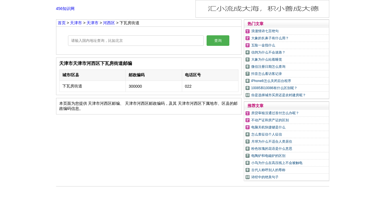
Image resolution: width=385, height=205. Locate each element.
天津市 (76, 22)
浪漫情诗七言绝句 (265, 31)
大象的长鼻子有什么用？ (270, 38)
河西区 (109, 22)
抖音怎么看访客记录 (266, 74)
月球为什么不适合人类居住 (271, 142)
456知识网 (65, 8)
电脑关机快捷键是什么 (268, 127)
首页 (62, 22)
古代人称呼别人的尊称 (268, 170)
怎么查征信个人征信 (266, 134)
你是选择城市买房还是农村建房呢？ (278, 95)
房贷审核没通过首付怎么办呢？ (275, 113)
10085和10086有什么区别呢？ (274, 88)
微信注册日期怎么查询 (268, 67)
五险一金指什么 (263, 45)
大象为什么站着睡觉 (266, 60)
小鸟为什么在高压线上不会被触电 (276, 163)
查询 (218, 40)
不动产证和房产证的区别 (270, 120)
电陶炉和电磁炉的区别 (268, 156)
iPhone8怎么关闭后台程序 (271, 81)
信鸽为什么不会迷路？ (268, 52)
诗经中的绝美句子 (265, 177)
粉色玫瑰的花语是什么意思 (271, 149)
